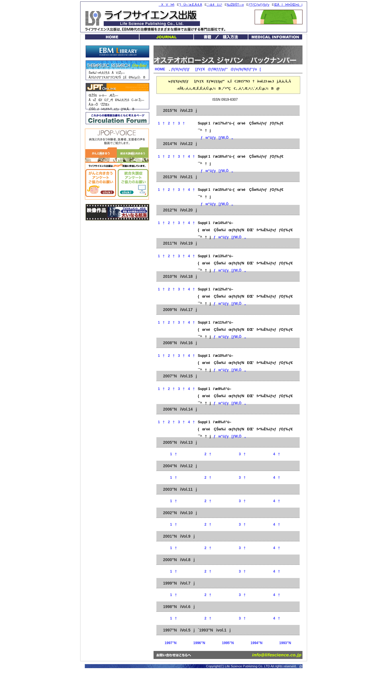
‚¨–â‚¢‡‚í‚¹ (214, 4)
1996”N (199, 643)
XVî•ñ (166, 4)
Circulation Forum (117, 118)
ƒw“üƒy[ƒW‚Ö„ (215, 138)
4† (191, 157)
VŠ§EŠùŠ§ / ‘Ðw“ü (221, 37)
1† (161, 123)
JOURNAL (166, 37)
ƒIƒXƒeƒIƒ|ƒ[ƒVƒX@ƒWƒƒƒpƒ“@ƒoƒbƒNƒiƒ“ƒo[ (216, 69)
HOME (112, 37)
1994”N (256, 643)
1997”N (170, 643)
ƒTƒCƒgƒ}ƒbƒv (258, 4)
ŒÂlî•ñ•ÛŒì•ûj (288, 4)
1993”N (285, 643)
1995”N (228, 643)
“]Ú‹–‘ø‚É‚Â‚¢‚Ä (190, 4)
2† (171, 123)
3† (181, 123)
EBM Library (117, 51)
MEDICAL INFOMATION (275, 37)
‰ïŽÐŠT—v (235, 4)
